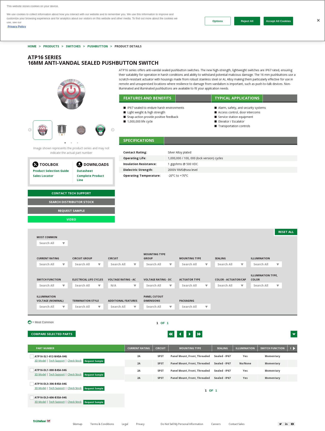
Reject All (247, 20)
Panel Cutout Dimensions (153, 298)
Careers (216, 424)
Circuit (113, 258)
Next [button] (113, 130)
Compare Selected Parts (51, 334)
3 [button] (77, 143)
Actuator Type (189, 279)
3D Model (40, 360)
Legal (125, 424)
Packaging (186, 300)
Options (217, 20)
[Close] (318, 20)
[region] (162, 20)
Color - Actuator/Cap (230, 279)
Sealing (220, 258)
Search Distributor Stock (71, 202)
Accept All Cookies (278, 20)
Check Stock (74, 360)
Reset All (286, 232)
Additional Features (122, 300)
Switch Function (49, 279)
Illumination (260, 258)
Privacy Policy (17, 26)
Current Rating (48, 258)
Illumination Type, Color (264, 277)
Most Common (47, 237)
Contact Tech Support (71, 193)
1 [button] (65, 143)
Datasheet (85, 171)
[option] (71, 94)
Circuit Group (82, 258)
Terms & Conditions (102, 424)
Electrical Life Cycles (87, 279)
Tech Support (57, 360)
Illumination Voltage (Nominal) (50, 298)
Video (71, 219)
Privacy (140, 424)
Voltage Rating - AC (122, 279)
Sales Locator (43, 176)
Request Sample (71, 210)
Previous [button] (30, 130)
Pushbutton (97, 46)
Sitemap (77, 424)
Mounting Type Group (154, 256)
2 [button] (71, 143)
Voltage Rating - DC (158, 279)
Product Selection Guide (51, 171)
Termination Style (85, 300)
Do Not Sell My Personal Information (182, 424)
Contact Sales (236, 424)
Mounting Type (190, 258)
